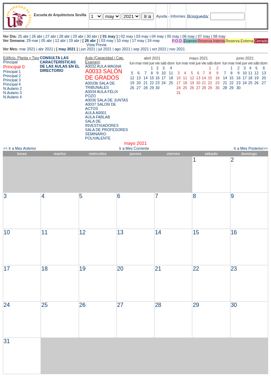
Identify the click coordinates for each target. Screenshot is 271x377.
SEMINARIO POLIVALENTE (97, 136)
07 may (204, 36)
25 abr (23, 36)
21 (146, 83)
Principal (10, 62)
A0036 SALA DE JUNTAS (106, 100)
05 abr (46, 40)
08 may (219, 36)
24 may (153, 40)
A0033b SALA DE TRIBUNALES (100, 85)
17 (164, 78)
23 (157, 83)
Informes (178, 16)
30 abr (91, 36)
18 (171, 78)
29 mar (32, 40)
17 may (138, 40)
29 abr (78, 36)
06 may (188, 36)
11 (171, 73)
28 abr (64, 36)
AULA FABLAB (97, 117)
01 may (109, 36)
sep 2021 (141, 49)
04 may (157, 36)
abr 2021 (45, 49)
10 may (122, 40)
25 (171, 83)
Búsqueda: (198, 16)
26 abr (37, 36)
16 (157, 78)
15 (152, 78)
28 (146, 88)
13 (139, 78)
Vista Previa (55, 45)
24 (164, 83)
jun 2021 (88, 49)
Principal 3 (12, 80)
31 (7, 341)
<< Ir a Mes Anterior (19, 148)
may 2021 (67, 49)
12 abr (60, 40)
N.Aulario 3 (12, 93)
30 (157, 88)
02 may (127, 36)
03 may (142, 36)
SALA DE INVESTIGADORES (102, 123)
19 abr (74, 40)
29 (152, 88)
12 (132, 78)
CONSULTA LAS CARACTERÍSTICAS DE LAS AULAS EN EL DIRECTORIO (60, 64)
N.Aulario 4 (12, 97)
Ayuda (161, 16)
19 (132, 83)
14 (146, 78)
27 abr (51, 36)
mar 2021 (27, 49)
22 (152, 83)
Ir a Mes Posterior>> (251, 148)
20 (139, 83)
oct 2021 (159, 49)
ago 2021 (122, 49)
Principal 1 (12, 71)
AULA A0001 (95, 113)
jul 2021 (105, 49)
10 (164, 73)
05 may (173, 36)
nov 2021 (177, 49)
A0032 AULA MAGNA (103, 66)
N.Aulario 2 (12, 88)
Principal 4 (12, 84)
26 (132, 88)
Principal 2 (12, 76)
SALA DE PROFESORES (106, 130)
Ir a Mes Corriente (134, 148)
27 (139, 88)
